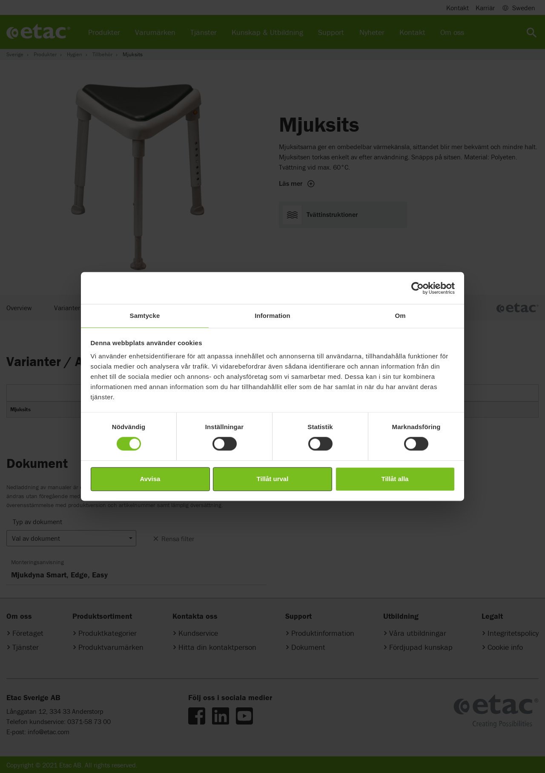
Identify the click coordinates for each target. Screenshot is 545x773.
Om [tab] (400, 315)
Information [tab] (272, 315)
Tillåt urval (273, 478)
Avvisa (150, 478)
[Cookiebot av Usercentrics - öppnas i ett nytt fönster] (417, 288)
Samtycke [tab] (145, 315)
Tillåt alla (395, 478)
